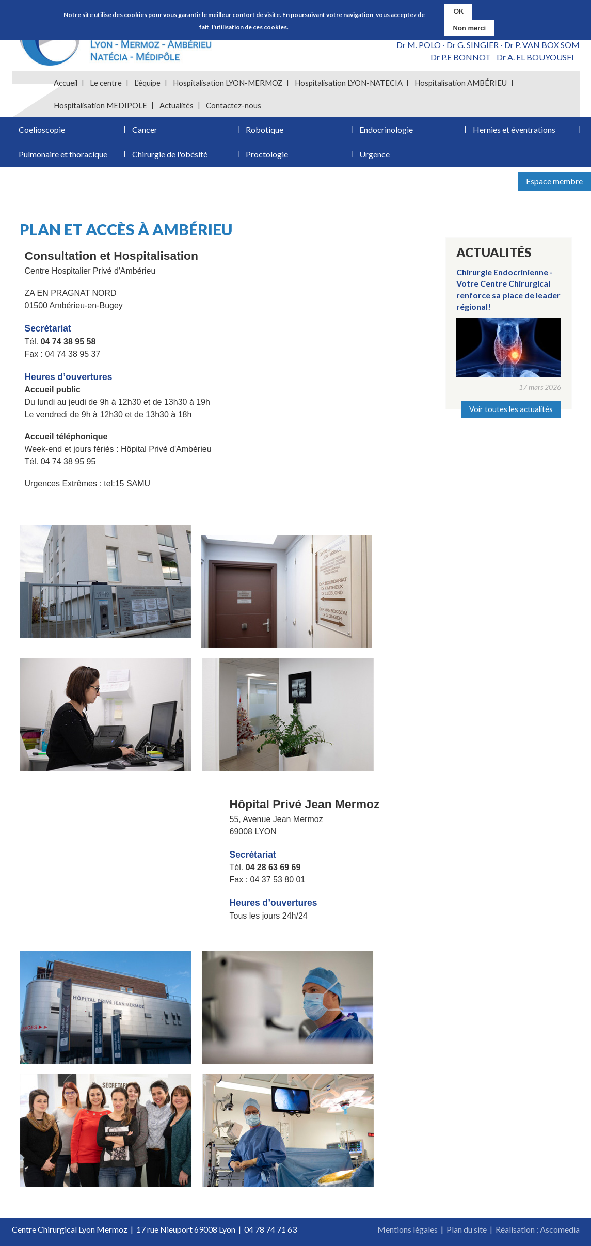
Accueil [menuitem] (65, 82)
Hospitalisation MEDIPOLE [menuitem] (100, 105)
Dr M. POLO (418, 45)
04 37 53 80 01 (278, 879)
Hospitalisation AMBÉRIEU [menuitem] (460, 82)
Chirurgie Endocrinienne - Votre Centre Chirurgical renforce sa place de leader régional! (508, 289)
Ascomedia (560, 1229)
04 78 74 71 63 (270, 1229)
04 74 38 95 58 (68, 341)
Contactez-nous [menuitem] (233, 105)
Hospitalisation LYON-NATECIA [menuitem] (349, 82)
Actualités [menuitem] (176, 105)
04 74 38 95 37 (73, 354)
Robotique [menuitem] (264, 129)
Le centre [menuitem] (106, 82)
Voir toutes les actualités (511, 409)
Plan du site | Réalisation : (493, 1229)
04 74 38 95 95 (68, 461)
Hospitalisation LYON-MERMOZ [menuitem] (227, 82)
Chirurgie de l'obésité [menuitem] (169, 154)
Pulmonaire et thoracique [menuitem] (63, 154)
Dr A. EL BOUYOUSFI (535, 57)
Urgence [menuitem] (374, 154)
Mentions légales (407, 1229)
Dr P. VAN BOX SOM (542, 45)
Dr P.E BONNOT (460, 57)
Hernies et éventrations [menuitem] (514, 129)
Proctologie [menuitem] (267, 154)
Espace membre (554, 181)
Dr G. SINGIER (472, 45)
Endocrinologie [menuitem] (386, 129)
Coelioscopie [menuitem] (42, 129)
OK (458, 11)
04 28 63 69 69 (273, 867)
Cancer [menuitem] (144, 129)
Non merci (469, 28)
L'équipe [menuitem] (147, 82)
